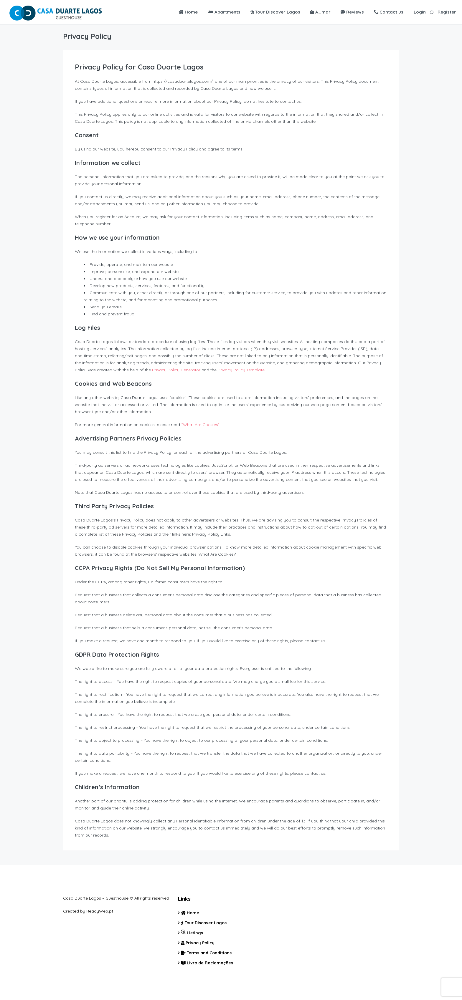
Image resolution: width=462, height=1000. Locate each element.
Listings (192, 933)
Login (420, 12)
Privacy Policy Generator (176, 369)
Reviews (352, 12)
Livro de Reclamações (207, 963)
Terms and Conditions (206, 953)
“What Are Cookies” (200, 424)
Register (447, 12)
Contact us (388, 12)
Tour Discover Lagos (275, 12)
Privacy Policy (197, 943)
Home (188, 12)
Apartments (224, 12)
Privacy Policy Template (241, 369)
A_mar (320, 12)
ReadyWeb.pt (99, 911)
